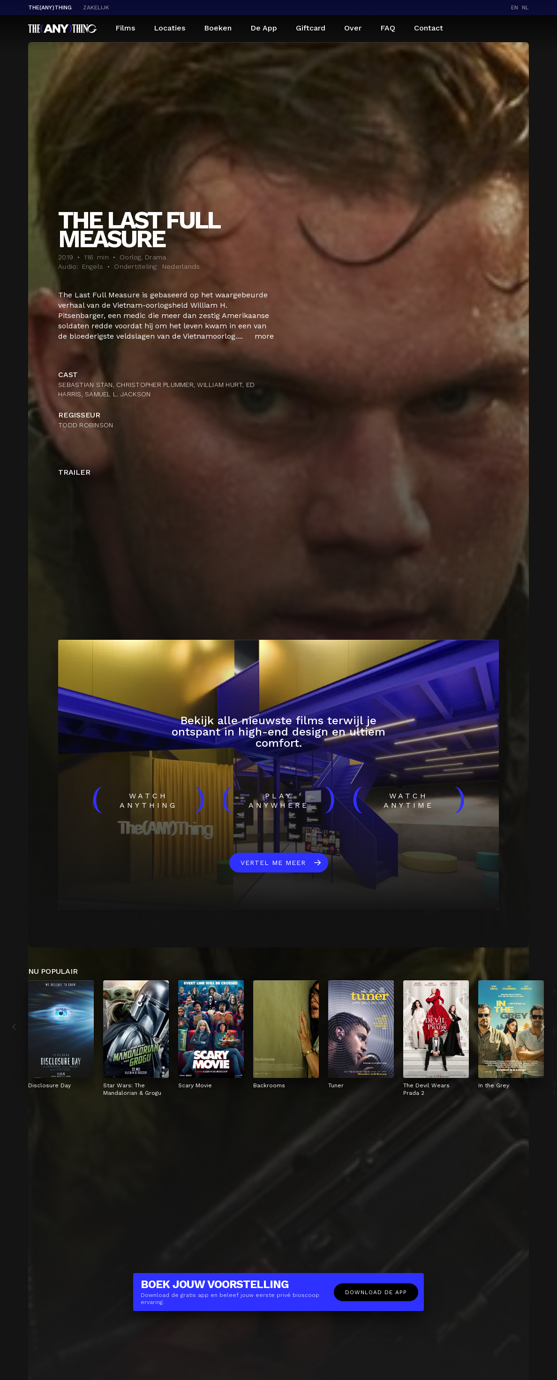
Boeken (218, 27)
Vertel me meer (273, 862)
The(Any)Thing (50, 7)
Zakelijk (96, 7)
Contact (428, 27)
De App (263, 27)
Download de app (376, 1292)
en (514, 7)
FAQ (387, 27)
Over (352, 27)
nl (525, 7)
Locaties (169, 27)
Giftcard (310, 27)
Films (125, 27)
